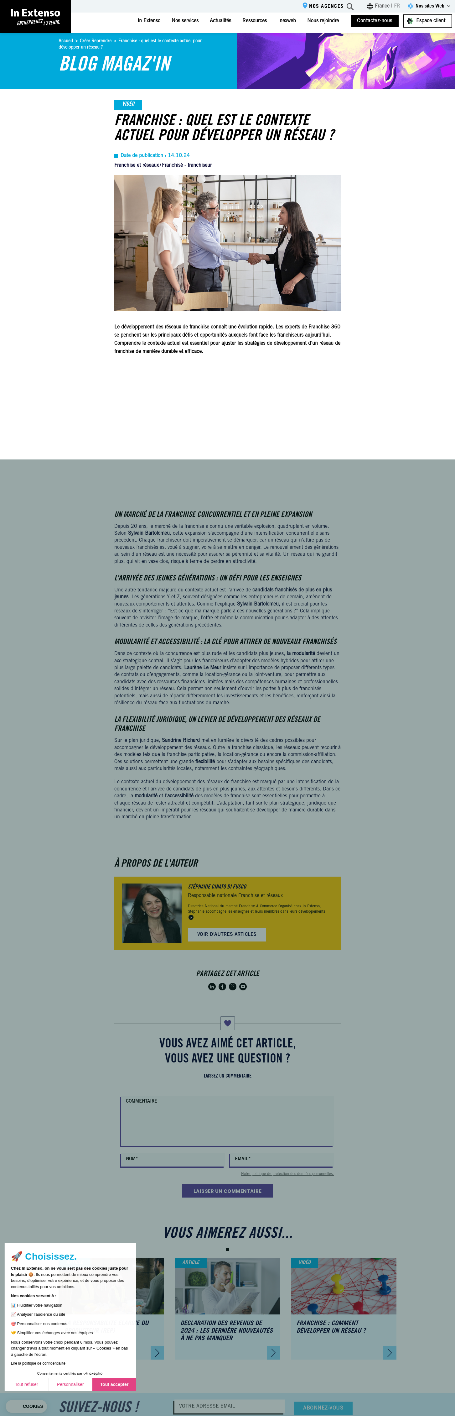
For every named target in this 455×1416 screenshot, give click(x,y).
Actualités (220, 21)
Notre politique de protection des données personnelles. (287, 1174)
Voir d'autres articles (226, 934)
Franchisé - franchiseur (187, 165)
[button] (227, 1249)
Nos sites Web (430, 6)
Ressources (254, 21)
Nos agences (326, 6)
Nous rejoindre (323, 21)
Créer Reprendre (95, 41)
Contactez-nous (374, 21)
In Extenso (148, 21)
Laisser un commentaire (228, 1191)
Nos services (185, 21)
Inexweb (287, 21)
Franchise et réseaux (136, 165)
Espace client (430, 21)
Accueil (66, 41)
